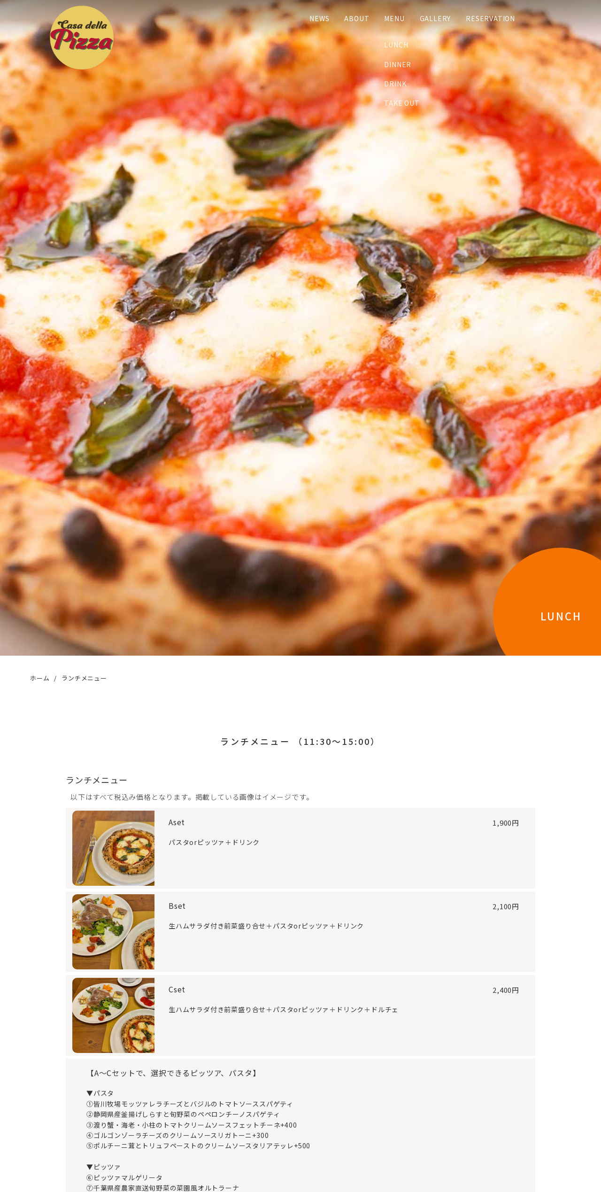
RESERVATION (485, 18)
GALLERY (430, 18)
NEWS (314, 18)
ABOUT (351, 18)
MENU (389, 18)
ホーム (39, 677)
